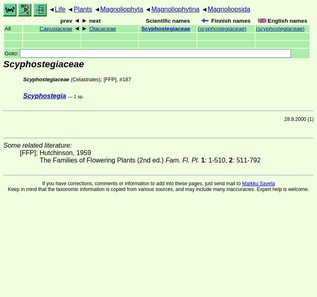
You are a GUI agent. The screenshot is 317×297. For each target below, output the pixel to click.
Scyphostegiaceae (165, 29)
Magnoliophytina (175, 9)
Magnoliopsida (229, 9)
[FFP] (110, 79)
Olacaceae (102, 29)
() (222, 29)
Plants (82, 9)
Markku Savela (258, 183)
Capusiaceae (56, 29)
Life (60, 9)
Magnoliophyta (121, 9)
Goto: (148, 53)
